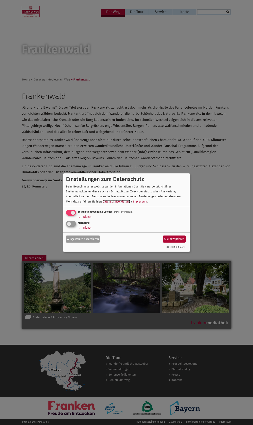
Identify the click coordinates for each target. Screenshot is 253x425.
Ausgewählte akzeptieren (83, 239)
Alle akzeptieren (174, 239)
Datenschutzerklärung (116, 201)
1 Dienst (84, 217)
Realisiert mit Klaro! (175, 247)
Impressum (140, 201)
